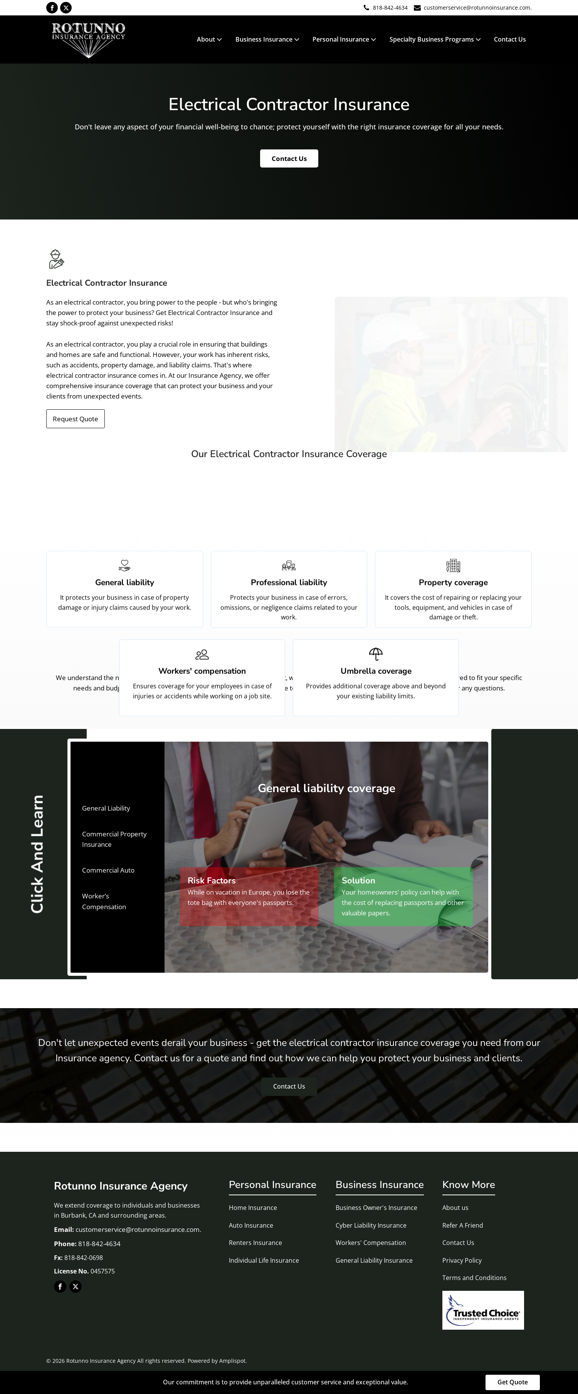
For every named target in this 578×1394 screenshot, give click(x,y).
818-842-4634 (390, 7)
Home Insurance (253, 1207)
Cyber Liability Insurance (371, 1225)
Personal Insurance (345, 39)
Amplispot (232, 1360)
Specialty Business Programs (436, 39)
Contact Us (510, 39)
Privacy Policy (462, 1260)
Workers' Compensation (371, 1242)
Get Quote (512, 1382)
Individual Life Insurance (264, 1260)
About (210, 39)
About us (455, 1207)
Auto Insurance (251, 1225)
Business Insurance (268, 39)
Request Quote (75, 418)
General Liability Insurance (374, 1260)
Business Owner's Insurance (376, 1207)
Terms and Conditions (474, 1277)
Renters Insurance (255, 1242)
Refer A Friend (462, 1225)
